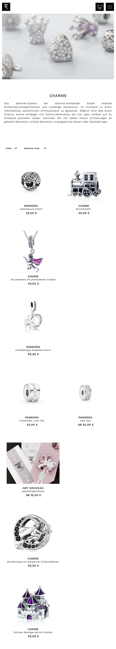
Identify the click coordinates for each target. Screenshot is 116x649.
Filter (9, 151)
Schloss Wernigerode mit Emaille (30, 523)
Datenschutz (102, 643)
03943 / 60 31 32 (15, 619)
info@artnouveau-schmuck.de (23, 622)
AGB (60, 643)
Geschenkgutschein (30, 445)
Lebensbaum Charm (30, 217)
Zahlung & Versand (17, 643)
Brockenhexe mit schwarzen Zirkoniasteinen (83, 446)
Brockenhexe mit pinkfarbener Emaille (30, 293)
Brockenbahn (84, 217)
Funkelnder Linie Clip (30, 369)
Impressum (79, 643)
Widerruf (43, 643)
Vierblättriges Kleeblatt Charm (84, 293)
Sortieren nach (32, 151)
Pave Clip (83, 369)
